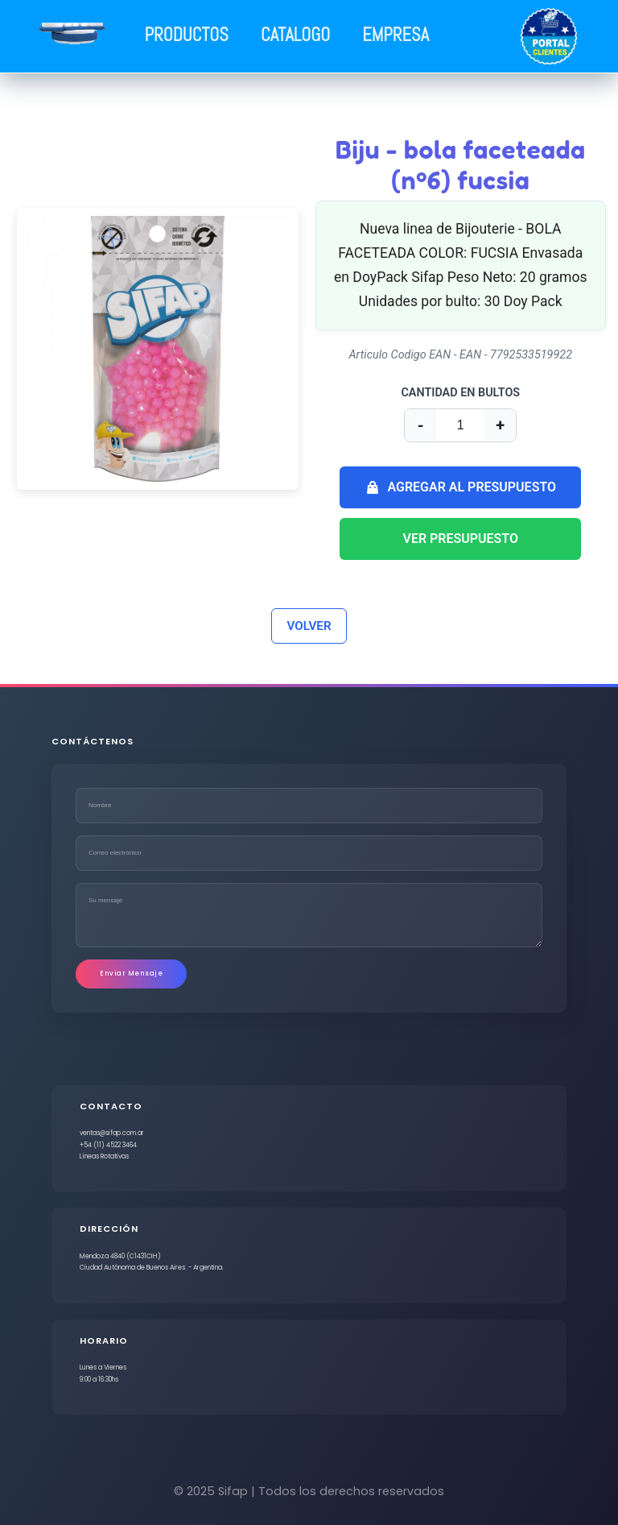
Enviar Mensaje (131, 973)
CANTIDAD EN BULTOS (460, 393)
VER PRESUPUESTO (461, 538)
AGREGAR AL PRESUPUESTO (460, 487)
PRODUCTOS (187, 35)
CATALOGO (295, 35)
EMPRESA (395, 35)
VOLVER (308, 626)
